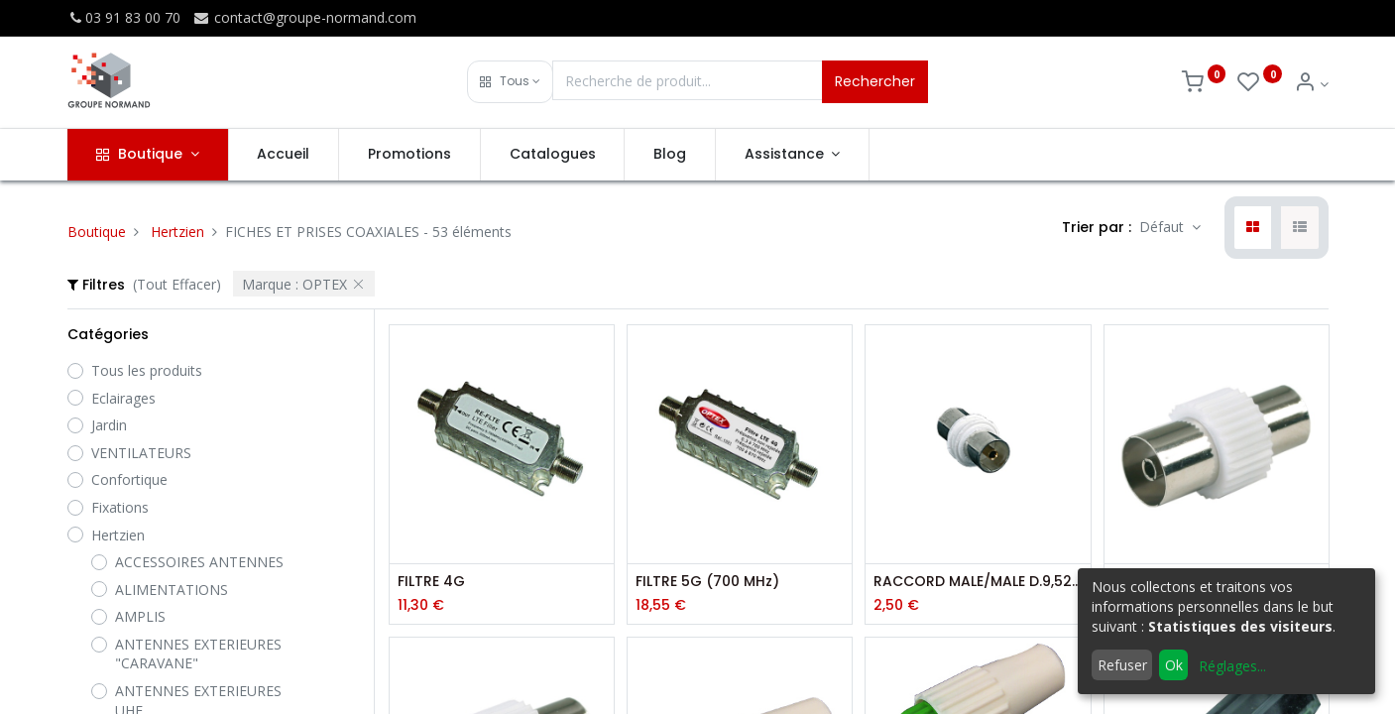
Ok (1174, 664)
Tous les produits (146, 370)
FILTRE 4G (431, 581)
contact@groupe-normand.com (304, 17)
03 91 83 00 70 (123, 17)
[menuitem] (284, 154)
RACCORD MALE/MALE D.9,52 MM (977, 581)
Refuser (1122, 664)
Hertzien (177, 231)
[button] (510, 81)
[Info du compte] (1311, 83)
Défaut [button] (1163, 226)
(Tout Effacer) (177, 284)
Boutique (96, 231)
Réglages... (1232, 665)
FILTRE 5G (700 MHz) (707, 581)
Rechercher (875, 81)
